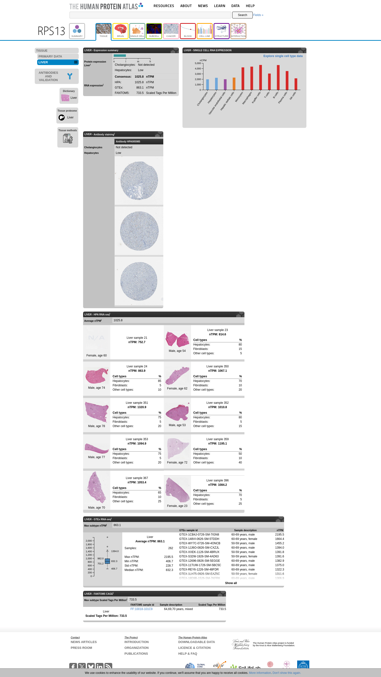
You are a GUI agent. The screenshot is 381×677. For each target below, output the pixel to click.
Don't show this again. (287, 673)
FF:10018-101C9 (141, 609)
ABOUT (186, 5)
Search (242, 15)
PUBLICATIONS (136, 653)
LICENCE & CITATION (194, 648)
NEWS (203, 5)
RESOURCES (164, 5)
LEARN (219, 5)
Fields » (258, 15)
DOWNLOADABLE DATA (196, 642)
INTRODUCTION (136, 642)
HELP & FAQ (187, 653)
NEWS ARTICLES (84, 642)
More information (260, 673)
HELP (250, 5)
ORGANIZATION (136, 648)
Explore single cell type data (283, 56)
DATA (235, 5)
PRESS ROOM (81, 648)
